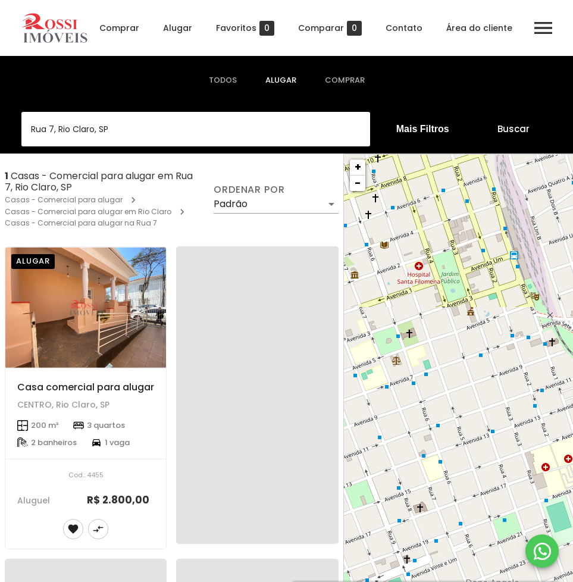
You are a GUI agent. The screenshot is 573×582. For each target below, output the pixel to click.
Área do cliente (479, 28)
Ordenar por (249, 190)
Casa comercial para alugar (85, 387)
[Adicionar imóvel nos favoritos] (73, 529)
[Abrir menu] (543, 28)
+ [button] (358, 166)
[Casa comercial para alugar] (85, 307)
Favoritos (245, 28)
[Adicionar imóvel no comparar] (98, 529)
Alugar (177, 28)
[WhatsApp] (542, 551)
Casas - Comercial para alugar (64, 200)
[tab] (223, 80)
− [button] (358, 183)
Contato (404, 28)
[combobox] (195, 129)
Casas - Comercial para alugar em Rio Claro (88, 211)
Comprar (119, 28)
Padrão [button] (231, 204)
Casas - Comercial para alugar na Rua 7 (81, 223)
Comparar (330, 28)
